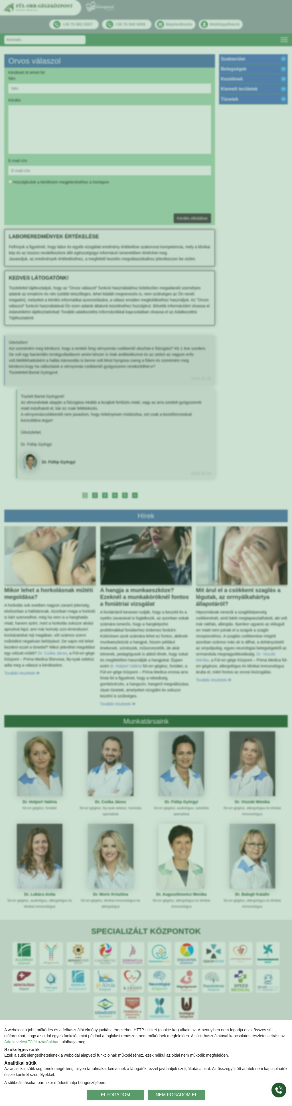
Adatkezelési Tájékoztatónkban (32, 1042)
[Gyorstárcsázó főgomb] (278, 1090)
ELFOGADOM (115, 1094)
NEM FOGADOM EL (177, 1094)
